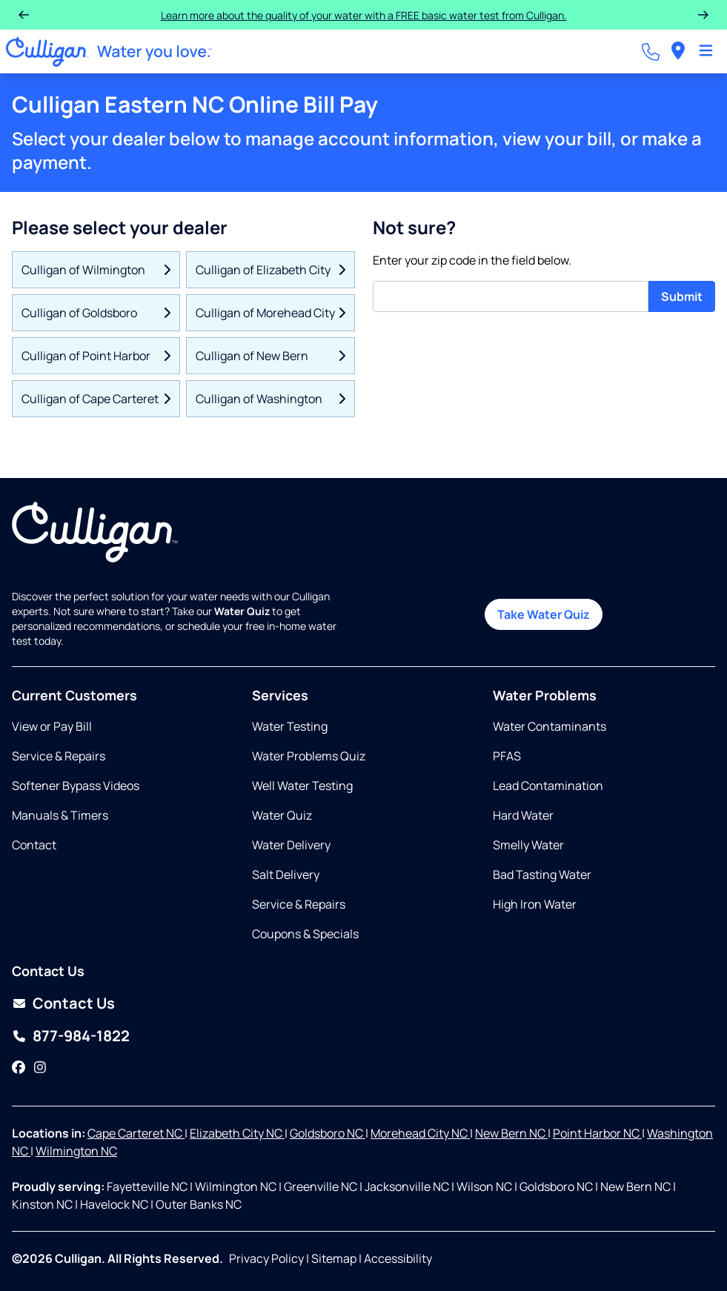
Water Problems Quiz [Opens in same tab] (308, 756)
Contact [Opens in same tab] (34, 845)
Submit (682, 296)
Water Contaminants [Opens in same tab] (549, 726)
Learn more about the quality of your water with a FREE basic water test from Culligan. (364, 15)
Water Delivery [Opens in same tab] (291, 845)
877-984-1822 (81, 1036)
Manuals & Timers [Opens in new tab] (60, 815)
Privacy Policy (266, 1258)
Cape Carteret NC (136, 1133)
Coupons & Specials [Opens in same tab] (305, 934)
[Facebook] (18, 1067)
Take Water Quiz (543, 614)
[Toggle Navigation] (706, 52)
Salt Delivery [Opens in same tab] (285, 874)
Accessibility (398, 1258)
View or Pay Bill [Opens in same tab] (52, 726)
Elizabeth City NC (237, 1133)
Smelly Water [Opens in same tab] (528, 845)
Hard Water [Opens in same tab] (523, 815)
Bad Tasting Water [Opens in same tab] (542, 874)
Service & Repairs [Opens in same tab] (58, 756)
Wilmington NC (76, 1151)
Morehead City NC (420, 1133)
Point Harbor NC (597, 1133)
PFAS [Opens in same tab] (507, 756)
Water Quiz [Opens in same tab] (282, 815)
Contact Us (74, 1003)
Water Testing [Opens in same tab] (290, 726)
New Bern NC (511, 1133)
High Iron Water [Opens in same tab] (535, 904)
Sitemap (333, 1258)
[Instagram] (40, 1067)
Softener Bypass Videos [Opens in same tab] (75, 785)
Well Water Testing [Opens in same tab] (302, 785)
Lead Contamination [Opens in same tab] (548, 785)
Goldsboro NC (327, 1133)
